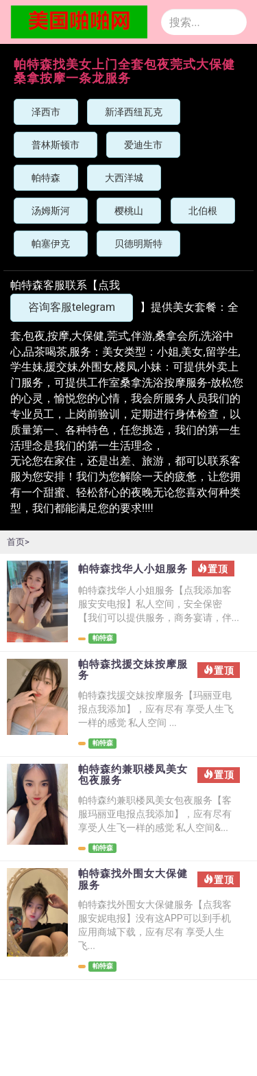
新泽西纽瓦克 (133, 111)
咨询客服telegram (71, 307)
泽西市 (46, 111)
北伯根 (202, 210)
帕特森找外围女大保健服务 (133, 879)
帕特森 (46, 177)
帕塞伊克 (51, 243)
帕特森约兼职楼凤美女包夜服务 (133, 775)
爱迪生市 (143, 144)
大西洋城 (124, 177)
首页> (18, 542)
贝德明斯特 (138, 243)
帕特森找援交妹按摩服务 (133, 670)
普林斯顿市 (55, 144)
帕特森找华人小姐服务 (133, 569)
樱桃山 (128, 210)
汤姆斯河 (51, 210)
